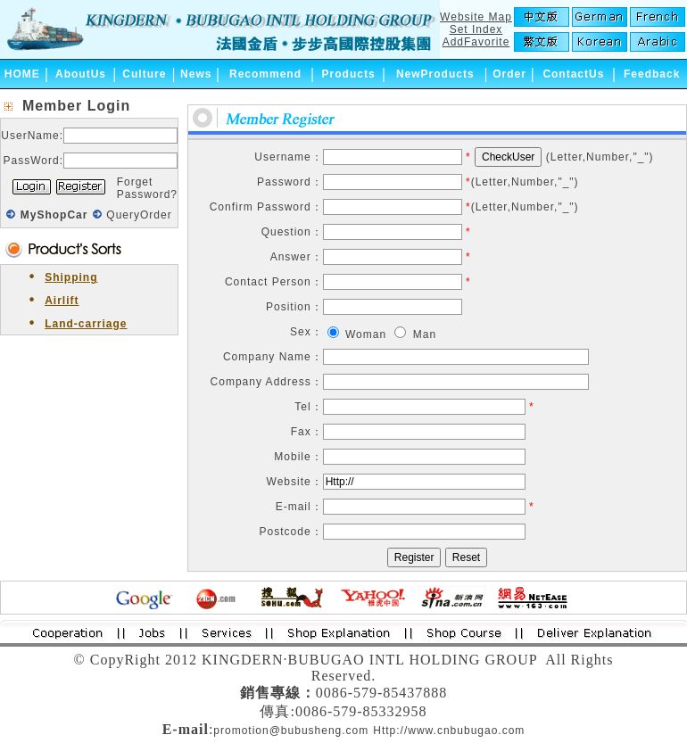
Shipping (71, 277)
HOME (22, 74)
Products (349, 74)
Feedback (652, 74)
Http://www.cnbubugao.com (449, 730)
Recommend (265, 74)
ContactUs (573, 74)
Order (509, 74)
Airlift (62, 300)
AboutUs (80, 74)
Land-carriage (86, 324)
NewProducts (435, 74)
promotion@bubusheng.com (290, 730)
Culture (144, 74)
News (195, 74)
